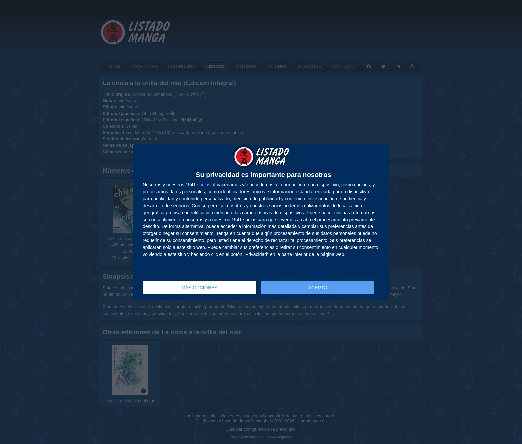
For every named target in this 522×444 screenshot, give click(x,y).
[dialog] (261, 222)
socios (203, 184)
